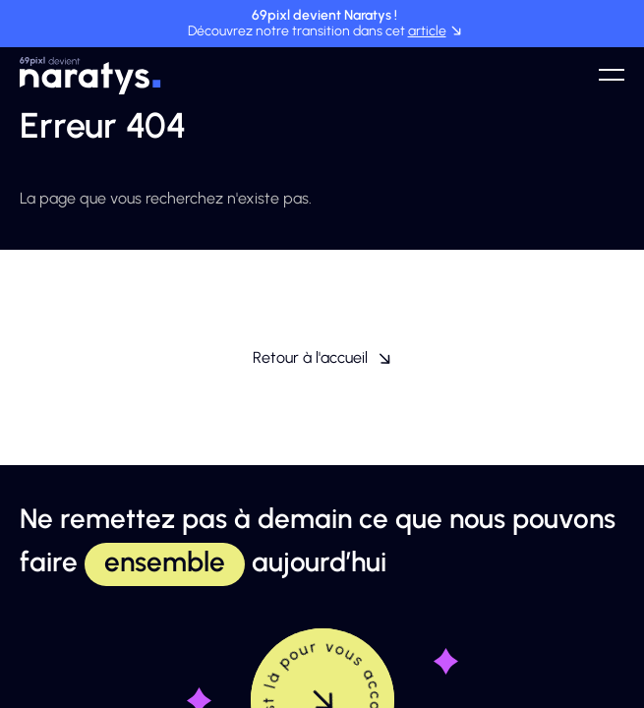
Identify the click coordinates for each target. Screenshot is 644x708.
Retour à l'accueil (322, 357)
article (427, 31)
